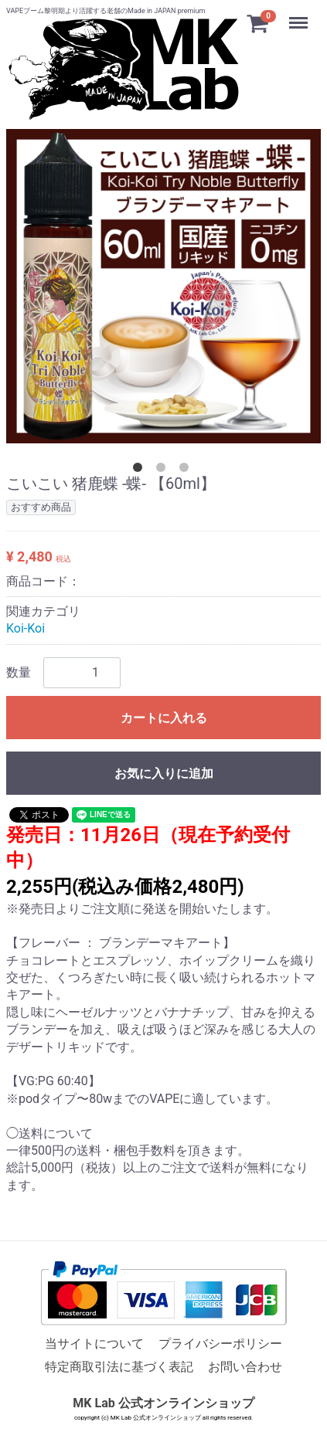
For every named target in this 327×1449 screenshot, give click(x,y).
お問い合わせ (245, 1366)
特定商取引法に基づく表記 (119, 1366)
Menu (299, 15)
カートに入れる (164, 718)
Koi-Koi (25, 628)
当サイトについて (94, 1343)
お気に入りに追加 (163, 773)
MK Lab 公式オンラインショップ (163, 1403)
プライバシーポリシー (220, 1343)
